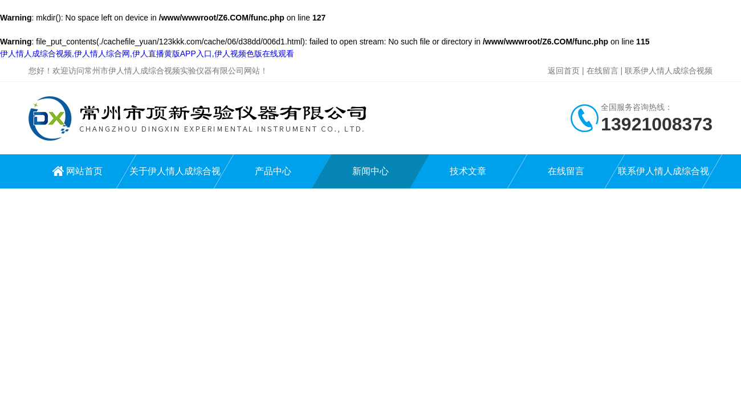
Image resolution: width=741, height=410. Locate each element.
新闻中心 (370, 171)
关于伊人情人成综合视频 (175, 177)
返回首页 (564, 70)
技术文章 (468, 171)
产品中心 (273, 171)
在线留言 (602, 70)
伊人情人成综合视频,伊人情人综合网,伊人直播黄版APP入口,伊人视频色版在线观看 (147, 53)
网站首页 (84, 171)
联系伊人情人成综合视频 (668, 70)
